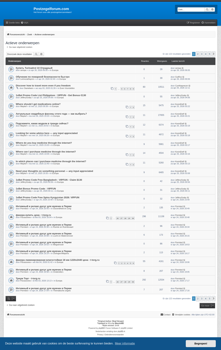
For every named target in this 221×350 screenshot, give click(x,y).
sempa (23, 70)
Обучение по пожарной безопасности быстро (43, 76)
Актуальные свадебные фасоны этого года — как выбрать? (51, 113)
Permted (24, 208)
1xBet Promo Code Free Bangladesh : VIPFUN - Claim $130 (49, 180)
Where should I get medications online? (38, 104)
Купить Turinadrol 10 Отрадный (34, 68)
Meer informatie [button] (125, 343)
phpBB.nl (121, 331)
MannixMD (119, 323)
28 (125, 218)
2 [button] (197, 53)
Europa (55, 70)
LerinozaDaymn (27, 79)
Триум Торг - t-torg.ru (28, 278)
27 (121, 218)
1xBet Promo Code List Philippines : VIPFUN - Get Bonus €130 (51, 95)
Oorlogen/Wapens (61, 253)
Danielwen (28, 88)
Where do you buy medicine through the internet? (44, 143)
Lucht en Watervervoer (63, 236)
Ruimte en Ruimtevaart (63, 227)
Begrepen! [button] (200, 343)
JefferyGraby (26, 97)
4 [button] (205, 53)
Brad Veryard (117, 321)
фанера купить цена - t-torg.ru (33, 215)
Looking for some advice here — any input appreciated (47, 133)
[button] (213, 54)
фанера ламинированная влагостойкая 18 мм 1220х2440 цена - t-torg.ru (58, 260)
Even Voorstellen (67, 88)
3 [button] (201, 53)
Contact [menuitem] (165, 314)
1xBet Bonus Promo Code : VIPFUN (36, 188)
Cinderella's (58, 272)
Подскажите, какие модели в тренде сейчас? (42, 123)
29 (129, 218)
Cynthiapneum (181, 86)
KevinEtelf (179, 104)
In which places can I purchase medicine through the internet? (51, 161)
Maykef (23, 106)
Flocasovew (25, 217)
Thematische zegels (62, 290)
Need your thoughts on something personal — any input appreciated (54, 171)
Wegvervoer (58, 245)
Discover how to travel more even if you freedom (43, 85)
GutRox (178, 77)
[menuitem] (24, 22)
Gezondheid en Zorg (62, 208)
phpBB (101, 328)
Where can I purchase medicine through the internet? (46, 151)
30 (133, 218)
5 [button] (209, 53)
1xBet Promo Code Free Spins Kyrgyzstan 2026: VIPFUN (47, 197)
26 (117, 218)
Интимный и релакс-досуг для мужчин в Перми (44, 206)
